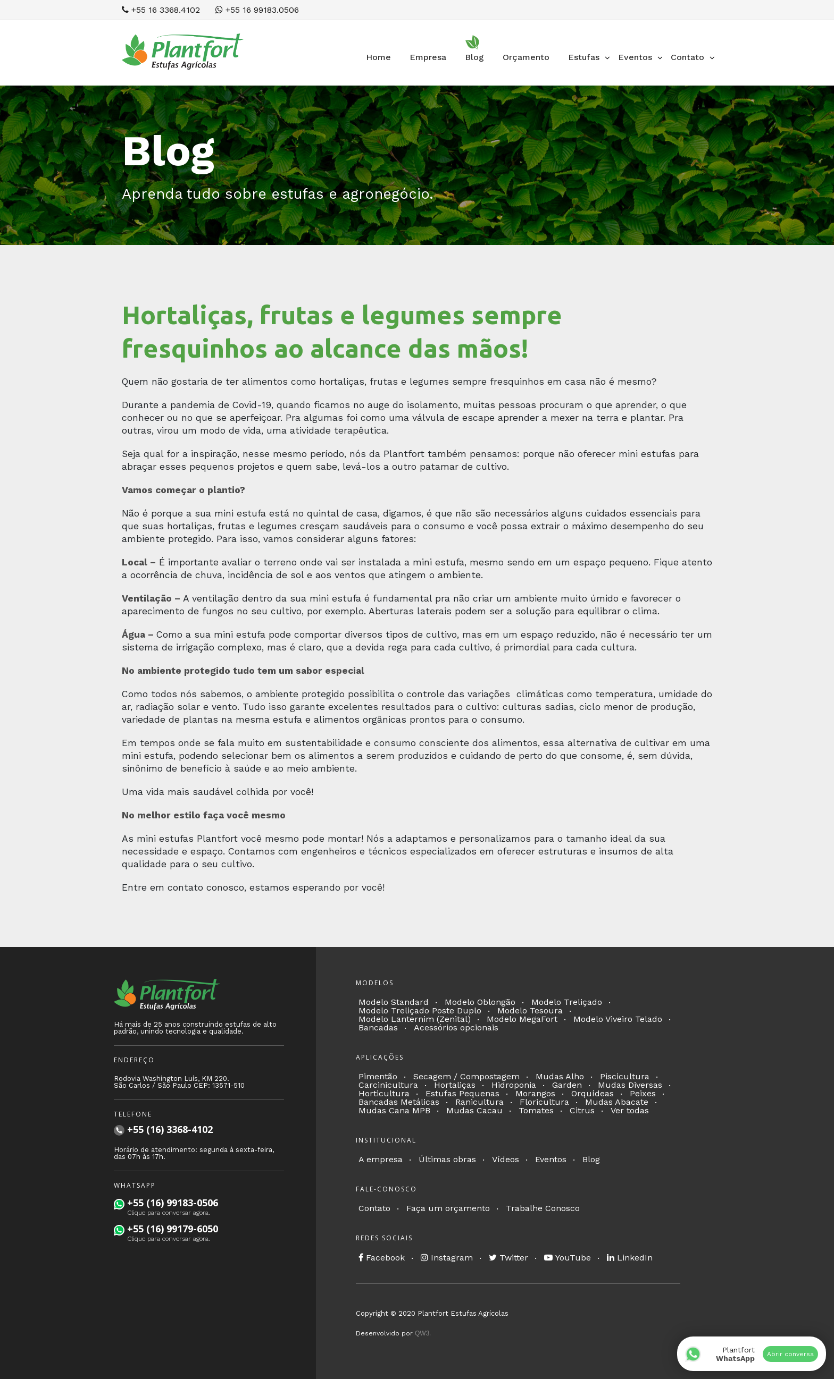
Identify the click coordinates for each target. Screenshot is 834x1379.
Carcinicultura (388, 1085)
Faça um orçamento (448, 1208)
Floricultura (544, 1102)
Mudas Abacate (616, 1102)
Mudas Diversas (630, 1085)
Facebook (381, 1258)
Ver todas (630, 1110)
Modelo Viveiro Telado (617, 1019)
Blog (591, 1159)
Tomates (536, 1110)
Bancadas (378, 1027)
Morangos (535, 1093)
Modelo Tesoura (530, 1010)
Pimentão (377, 1076)
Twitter (508, 1258)
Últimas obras (447, 1159)
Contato (374, 1208)
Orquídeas (592, 1093)
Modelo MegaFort (522, 1019)
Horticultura (384, 1093)
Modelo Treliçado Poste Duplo (419, 1010)
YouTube (567, 1258)
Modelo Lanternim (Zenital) (414, 1019)
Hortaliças (455, 1085)
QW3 (422, 1333)
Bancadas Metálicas (398, 1102)
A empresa (380, 1159)
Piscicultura (624, 1076)
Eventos (550, 1159)
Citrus (582, 1110)
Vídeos (505, 1159)
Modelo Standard (393, 1002)
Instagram (447, 1258)
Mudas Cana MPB (394, 1110)
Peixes (643, 1093)
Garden (567, 1085)
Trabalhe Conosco (543, 1208)
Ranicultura (479, 1102)
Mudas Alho (560, 1076)
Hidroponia (513, 1085)
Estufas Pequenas (462, 1093)
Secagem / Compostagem (466, 1076)
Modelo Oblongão (480, 1002)
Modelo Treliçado (566, 1002)
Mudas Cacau (474, 1110)
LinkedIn (630, 1258)
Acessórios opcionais (456, 1027)
